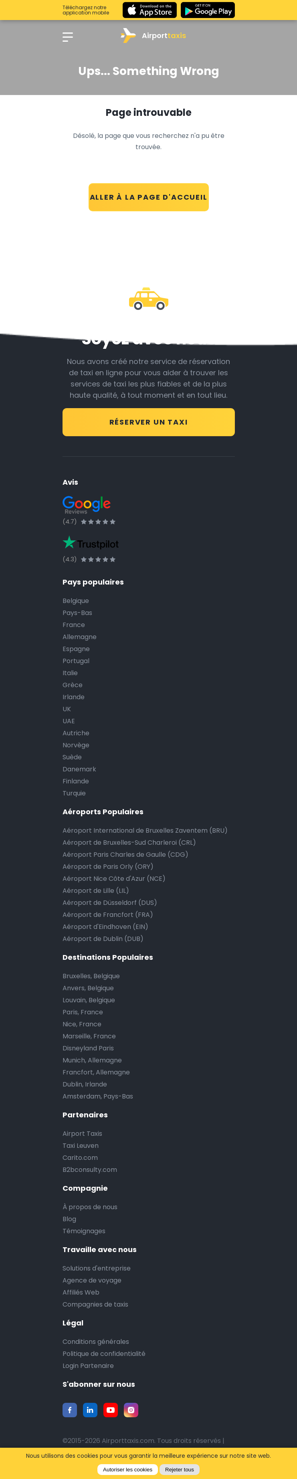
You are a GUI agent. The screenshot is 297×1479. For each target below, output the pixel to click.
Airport (153, 35)
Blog (69, 1219)
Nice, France (82, 1024)
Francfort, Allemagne (96, 1072)
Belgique (76, 600)
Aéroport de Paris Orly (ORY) (108, 866)
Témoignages (84, 1231)
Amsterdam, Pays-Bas (98, 1096)
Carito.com (80, 1157)
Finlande (76, 781)
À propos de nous (90, 1207)
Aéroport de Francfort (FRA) (108, 914)
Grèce (73, 685)
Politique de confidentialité (104, 1353)
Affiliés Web (81, 1292)
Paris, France (83, 1012)
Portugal (76, 661)
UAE (69, 721)
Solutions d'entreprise (97, 1268)
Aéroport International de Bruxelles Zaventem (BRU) (145, 830)
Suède (72, 757)
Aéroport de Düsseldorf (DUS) (110, 902)
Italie (70, 673)
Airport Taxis (82, 1133)
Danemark (79, 769)
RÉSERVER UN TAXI (148, 422)
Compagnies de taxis (95, 1304)
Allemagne (80, 636)
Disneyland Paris (88, 1048)
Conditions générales (96, 1341)
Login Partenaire (88, 1365)
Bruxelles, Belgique (91, 976)
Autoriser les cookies (127, 1470)
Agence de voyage (92, 1280)
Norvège (76, 745)
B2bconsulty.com (90, 1169)
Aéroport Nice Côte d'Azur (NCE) (114, 878)
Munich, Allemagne (92, 1060)
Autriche (76, 733)
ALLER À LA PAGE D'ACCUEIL (149, 197)
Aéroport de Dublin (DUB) (103, 938)
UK (67, 709)
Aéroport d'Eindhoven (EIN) (105, 926)
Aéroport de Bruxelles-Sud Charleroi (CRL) (129, 842)
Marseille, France (89, 1036)
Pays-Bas (77, 612)
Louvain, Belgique (89, 1000)
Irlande (74, 697)
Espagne (76, 649)
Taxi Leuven (81, 1145)
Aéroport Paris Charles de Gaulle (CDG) (125, 854)
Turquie (74, 793)
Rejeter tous (179, 1470)
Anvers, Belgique (88, 988)
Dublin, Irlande (85, 1084)
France (74, 624)
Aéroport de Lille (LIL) (96, 890)
